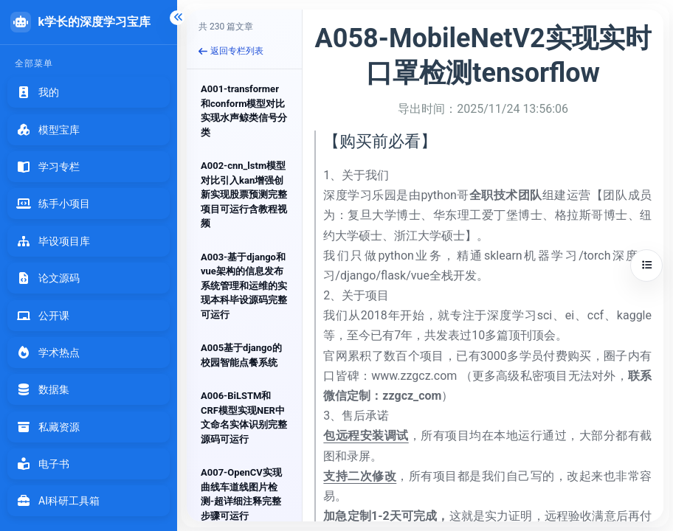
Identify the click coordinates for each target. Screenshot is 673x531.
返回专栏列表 (231, 51)
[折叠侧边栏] (177, 17)
